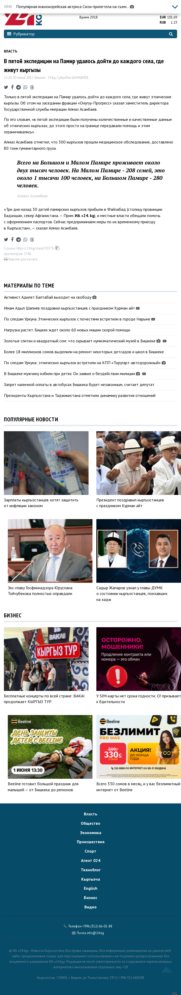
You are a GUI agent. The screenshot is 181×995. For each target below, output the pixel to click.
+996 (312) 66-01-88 (97, 926)
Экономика (90, 832)
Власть (10, 51)
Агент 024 (90, 860)
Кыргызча (90, 879)
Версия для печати (21, 259)
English (90, 888)
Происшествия (90, 841)
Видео (90, 906)
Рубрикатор (21, 33)
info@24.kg (95, 933)
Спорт (90, 851)
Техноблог (91, 869)
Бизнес (90, 897)
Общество (90, 823)
